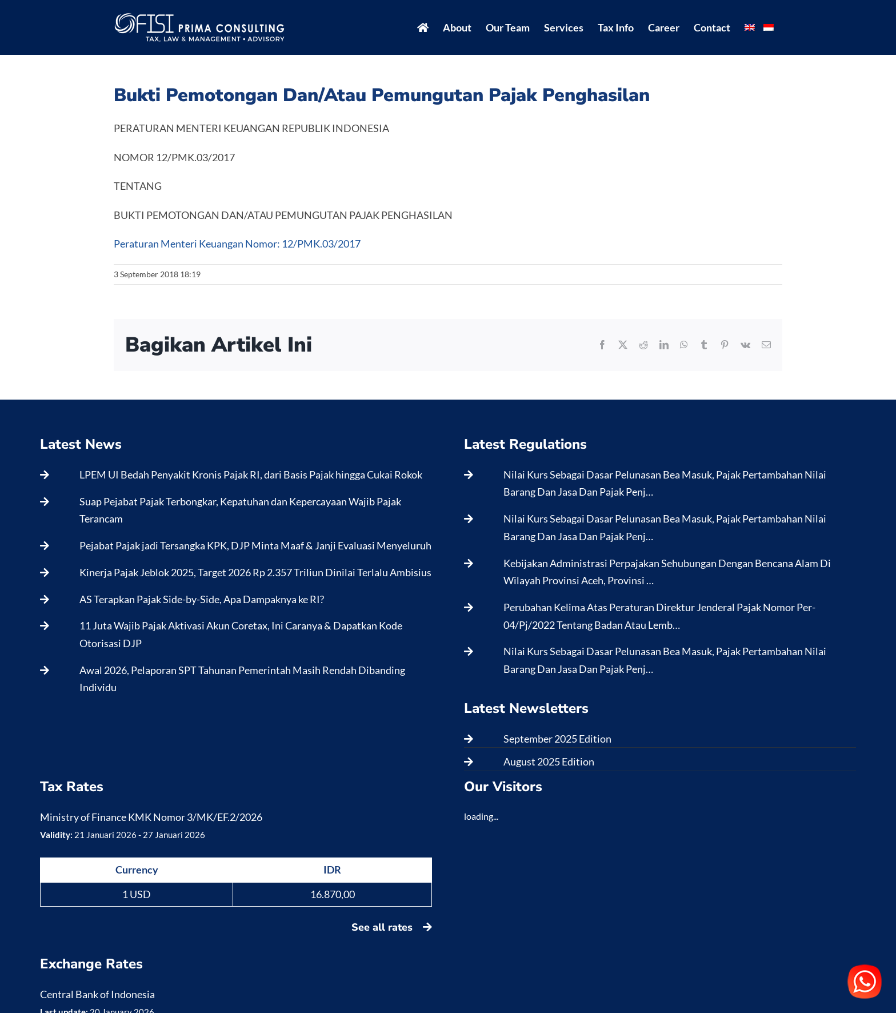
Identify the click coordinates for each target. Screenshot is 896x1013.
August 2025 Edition (548, 761)
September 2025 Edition (557, 738)
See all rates (391, 927)
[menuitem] (750, 27)
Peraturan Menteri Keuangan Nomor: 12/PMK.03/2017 (237, 243)
